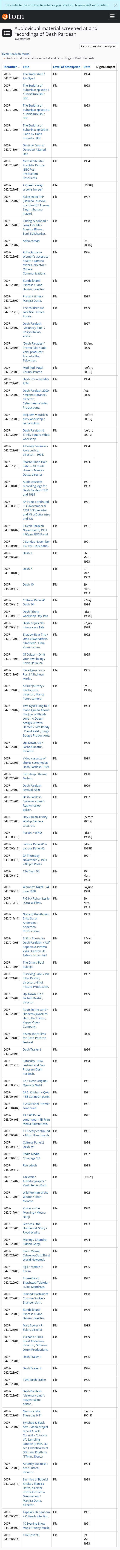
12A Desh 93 (31, 871)
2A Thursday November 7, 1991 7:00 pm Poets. (35, 860)
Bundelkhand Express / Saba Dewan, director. (34, 285)
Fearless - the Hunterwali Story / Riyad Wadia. (35, 1228)
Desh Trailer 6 (32, 1049)
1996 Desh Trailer (34, 1380)
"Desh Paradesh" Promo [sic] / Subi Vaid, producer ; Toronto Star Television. (34, 352)
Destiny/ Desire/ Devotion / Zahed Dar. (34, 149)
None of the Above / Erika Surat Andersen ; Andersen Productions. (36, 922)
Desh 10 (28, 584)
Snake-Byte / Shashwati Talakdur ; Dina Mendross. (36, 1282)
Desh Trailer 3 (32, 1357)
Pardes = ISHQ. (32, 833)
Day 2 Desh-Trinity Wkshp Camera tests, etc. (35, 821)
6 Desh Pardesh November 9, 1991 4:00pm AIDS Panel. (35, 530)
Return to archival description (98, 46)
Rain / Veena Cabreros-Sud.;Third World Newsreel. (36, 1255)
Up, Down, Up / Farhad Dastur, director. (33, 747)
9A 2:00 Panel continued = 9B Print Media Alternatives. (36, 1119)
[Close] (115, 5)
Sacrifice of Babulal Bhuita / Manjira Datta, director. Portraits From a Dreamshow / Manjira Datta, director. (35, 1492)
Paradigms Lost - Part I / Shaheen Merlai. (34, 674)
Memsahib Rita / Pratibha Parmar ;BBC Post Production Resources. (34, 169)
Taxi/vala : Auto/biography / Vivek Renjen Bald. (35, 1181)
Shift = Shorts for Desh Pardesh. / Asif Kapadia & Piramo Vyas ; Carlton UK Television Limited (36, 946)
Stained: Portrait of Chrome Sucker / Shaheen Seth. (35, 1298)
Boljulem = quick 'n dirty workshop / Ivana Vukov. (35, 419)
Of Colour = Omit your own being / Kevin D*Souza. (34, 659)
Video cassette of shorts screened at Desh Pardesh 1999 (36, 762)
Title (26, 67)
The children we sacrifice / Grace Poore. (33, 312)
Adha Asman (31, 241)
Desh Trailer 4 (32, 1368)
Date (87, 67)
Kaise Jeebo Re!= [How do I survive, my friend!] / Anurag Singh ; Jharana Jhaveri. (36, 205)
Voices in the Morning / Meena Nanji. (34, 1212)
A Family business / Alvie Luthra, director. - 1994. (35, 450)
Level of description (67, 67)
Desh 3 (27, 553)
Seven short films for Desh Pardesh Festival (34, 1038)
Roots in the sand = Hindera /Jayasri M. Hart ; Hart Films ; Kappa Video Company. (35, 1018)
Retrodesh (30, 1165)
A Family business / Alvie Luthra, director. (35, 1468)
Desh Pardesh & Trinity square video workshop (36, 435)
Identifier (10, 67)
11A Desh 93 (31, 1535)
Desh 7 (27, 569)
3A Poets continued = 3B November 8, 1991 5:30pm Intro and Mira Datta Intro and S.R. (36, 510)
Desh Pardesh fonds (15, 54)
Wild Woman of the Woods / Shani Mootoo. (35, 1197)
